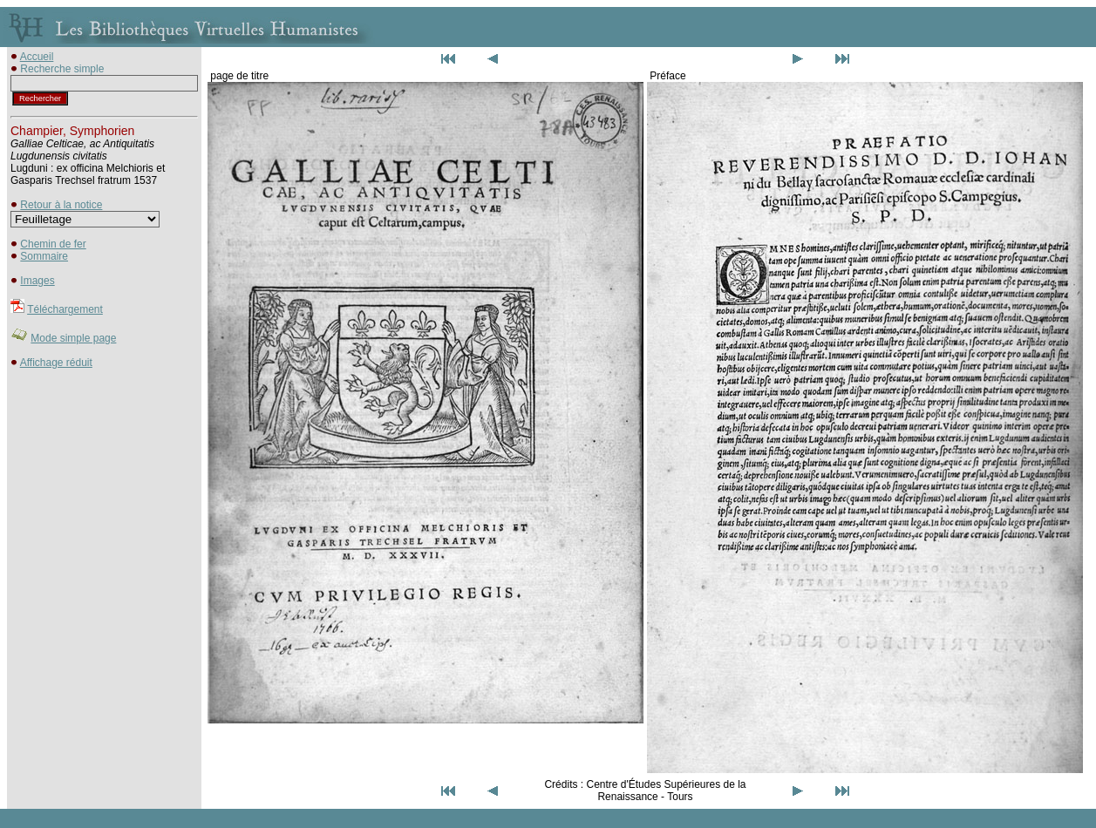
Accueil (37, 57)
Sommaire (44, 256)
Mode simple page (73, 338)
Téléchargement (65, 309)
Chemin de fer (52, 244)
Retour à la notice (61, 205)
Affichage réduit (56, 362)
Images (37, 281)
